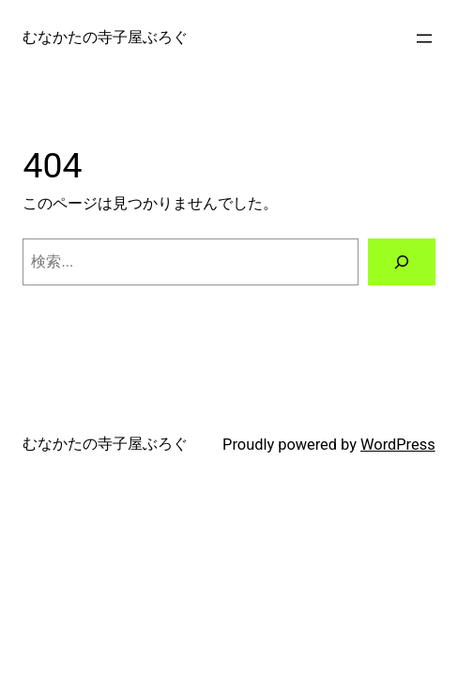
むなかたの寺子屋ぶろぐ (105, 37)
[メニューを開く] (424, 38)
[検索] (401, 261)
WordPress (397, 444)
